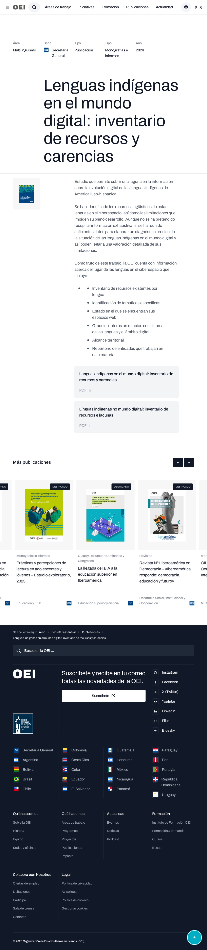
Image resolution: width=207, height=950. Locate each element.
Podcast (113, 839)
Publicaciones (137, 7)
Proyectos (69, 839)
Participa (19, 900)
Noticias (113, 830)
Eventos (113, 822)
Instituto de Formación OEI (171, 822)
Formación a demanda (168, 830)
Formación (110, 7)
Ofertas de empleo (26, 883)
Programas (70, 830)
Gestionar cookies (75, 908)
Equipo (18, 839)
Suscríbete (104, 695)
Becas (156, 847)
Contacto (19, 917)
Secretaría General (64, 632)
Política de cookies (75, 900)
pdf (85, 390)
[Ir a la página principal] (19, 7)
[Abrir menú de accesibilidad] (194, 937)
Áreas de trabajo (58, 7)
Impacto (67, 856)
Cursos (157, 839)
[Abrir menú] (7, 7)
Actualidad (164, 7)
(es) (198, 7)
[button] (178, 462)
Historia (18, 830)
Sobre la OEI (22, 822)
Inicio (41, 632)
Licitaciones (21, 891)
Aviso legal (69, 891)
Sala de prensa (23, 908)
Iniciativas (86, 7)
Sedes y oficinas (24, 847)
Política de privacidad (77, 883)
